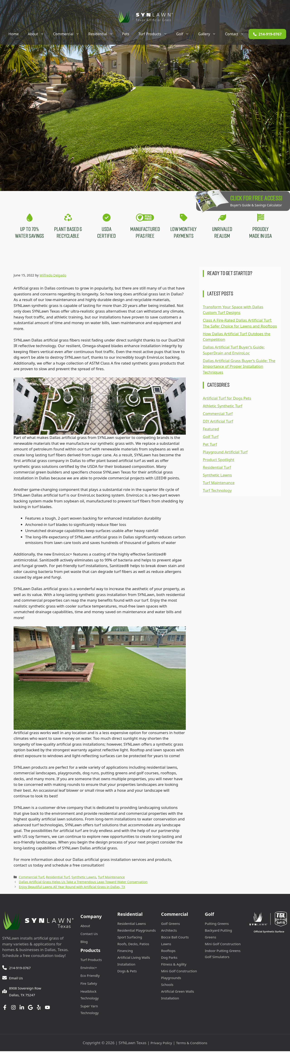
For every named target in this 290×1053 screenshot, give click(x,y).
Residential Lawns (131, 925)
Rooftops (168, 952)
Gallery (209, 34)
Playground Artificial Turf (225, 453)
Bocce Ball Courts (175, 938)
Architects (169, 932)
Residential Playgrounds (136, 932)
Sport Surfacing (129, 938)
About (38, 34)
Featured (211, 430)
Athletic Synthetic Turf (222, 407)
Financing (125, 952)
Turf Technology (217, 492)
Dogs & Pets (127, 972)
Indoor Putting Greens (222, 952)
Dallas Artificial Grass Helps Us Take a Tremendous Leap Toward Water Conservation (83, 883)
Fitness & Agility (173, 965)
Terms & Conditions (191, 1044)
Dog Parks (169, 959)
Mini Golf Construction (179, 972)
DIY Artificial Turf (218, 423)
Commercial (68, 34)
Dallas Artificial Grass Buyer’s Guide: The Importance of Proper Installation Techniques (239, 368)
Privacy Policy (161, 1044)
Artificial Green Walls (177, 993)
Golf (185, 34)
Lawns (166, 945)
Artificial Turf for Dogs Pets (227, 400)
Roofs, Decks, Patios (133, 945)
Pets (125, 33)
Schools (167, 986)
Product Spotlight (218, 461)
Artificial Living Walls (133, 959)
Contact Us (89, 935)
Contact (237, 34)
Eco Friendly (90, 977)
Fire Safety (88, 985)
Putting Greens (217, 925)
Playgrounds (171, 979)
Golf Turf (210, 438)
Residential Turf (58, 878)
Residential (103, 34)
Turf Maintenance (111, 878)
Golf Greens (170, 925)
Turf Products (155, 34)
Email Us (16, 979)
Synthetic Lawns (83, 878)
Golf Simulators (217, 958)
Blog (84, 943)
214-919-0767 (20, 969)
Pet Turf (210, 446)
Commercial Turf (31, 878)
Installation (126, 965)
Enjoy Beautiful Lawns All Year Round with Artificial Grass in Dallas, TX (72, 888)
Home (13, 33)
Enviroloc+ (88, 969)
